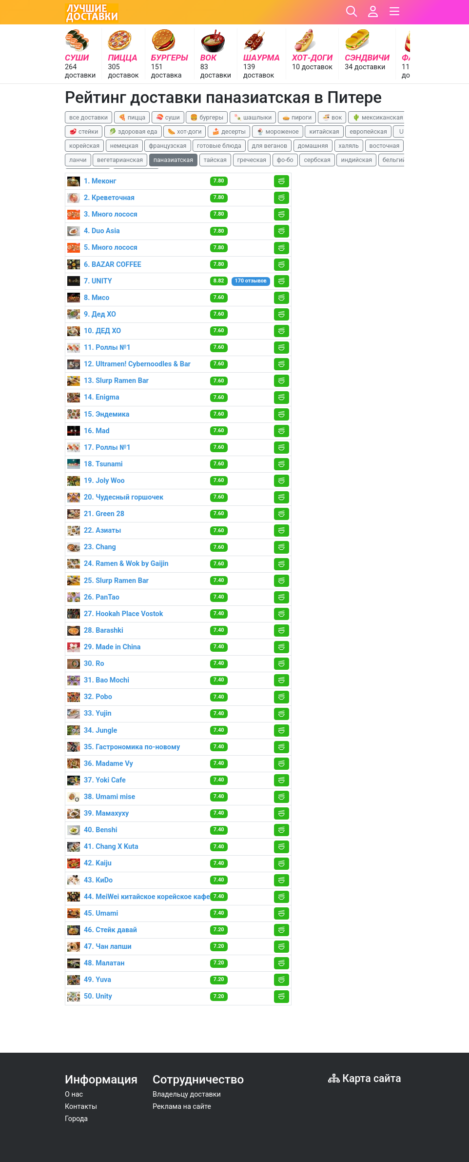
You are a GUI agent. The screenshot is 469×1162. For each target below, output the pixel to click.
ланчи (78, 159)
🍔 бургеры (206, 117)
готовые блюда (219, 145)
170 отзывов (251, 281)
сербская (317, 159)
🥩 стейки (83, 131)
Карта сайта (364, 1078)
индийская (356, 159)
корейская (84, 145)
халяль (349, 145)
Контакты (81, 1106)
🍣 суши (168, 117)
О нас (74, 1094)
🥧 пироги (297, 117)
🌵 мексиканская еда (383, 117)
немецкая (124, 145)
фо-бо (285, 159)
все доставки (88, 117)
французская (167, 145)
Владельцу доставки (187, 1094)
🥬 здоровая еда (133, 131)
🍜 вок (332, 117)
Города (76, 1119)
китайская (324, 131)
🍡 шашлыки (253, 117)
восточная (385, 145)
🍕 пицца (131, 117)
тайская (215, 159)
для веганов (270, 145)
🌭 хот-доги (184, 131)
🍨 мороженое (277, 131)
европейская (368, 131)
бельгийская (401, 159)
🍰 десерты (229, 131)
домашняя (313, 145)
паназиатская (173, 159)
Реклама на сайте (182, 1106)
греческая (252, 159)
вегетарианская (120, 159)
